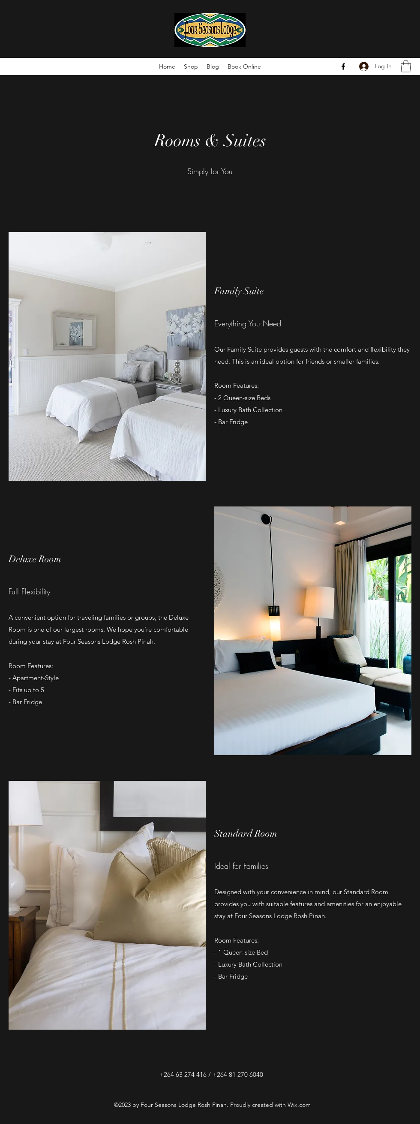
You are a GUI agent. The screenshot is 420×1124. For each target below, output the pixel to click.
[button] (406, 66)
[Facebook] (343, 66)
